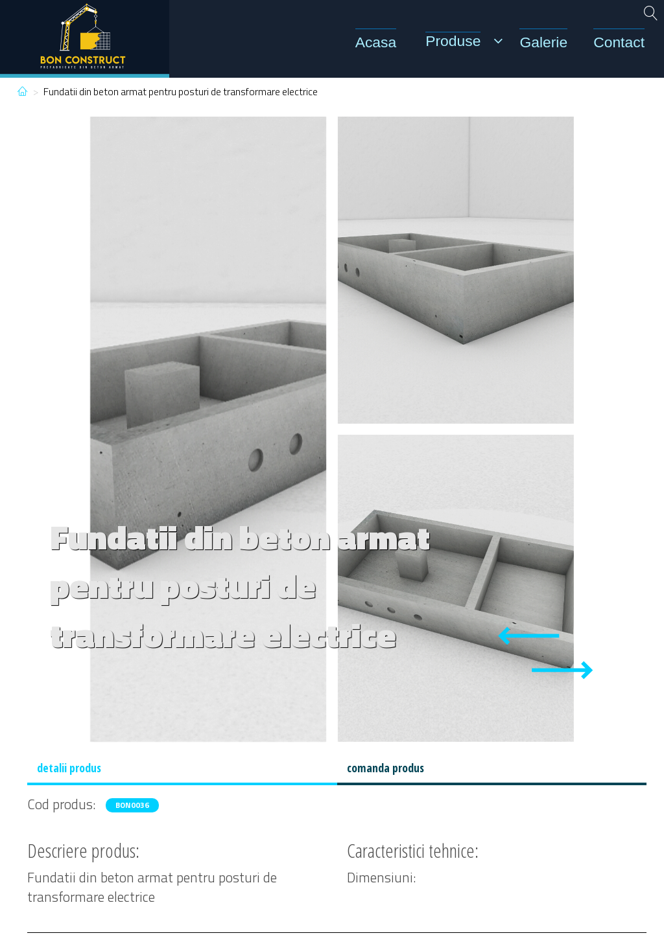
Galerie (543, 42)
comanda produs (385, 767)
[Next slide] (562, 670)
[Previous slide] (528, 636)
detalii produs (69, 767)
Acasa (376, 42)
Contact (619, 42)
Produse (452, 40)
